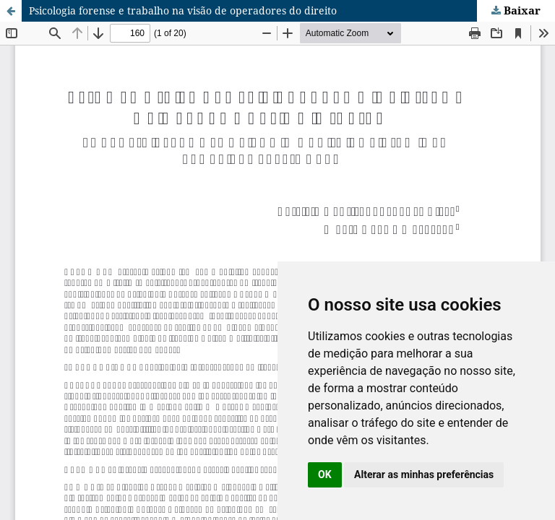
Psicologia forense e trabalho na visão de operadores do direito (183, 10)
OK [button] (325, 474)
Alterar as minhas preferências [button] (424, 474)
